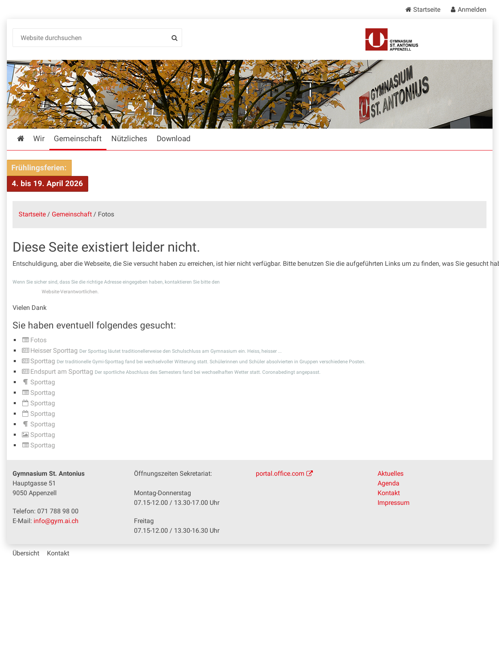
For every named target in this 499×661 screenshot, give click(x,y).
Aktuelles (390, 473)
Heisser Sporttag (54, 350)
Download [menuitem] (174, 138)
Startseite (426, 9)
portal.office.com (280, 473)
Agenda (388, 483)
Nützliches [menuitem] (129, 138)
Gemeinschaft (72, 214)
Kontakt (389, 493)
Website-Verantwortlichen (70, 291)
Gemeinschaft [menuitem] (78, 138)
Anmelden (472, 9)
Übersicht (26, 553)
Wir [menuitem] (39, 138)
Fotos (38, 340)
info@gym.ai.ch (56, 521)
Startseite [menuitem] (26, 138)
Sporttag (42, 361)
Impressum (394, 502)
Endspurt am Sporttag (61, 371)
